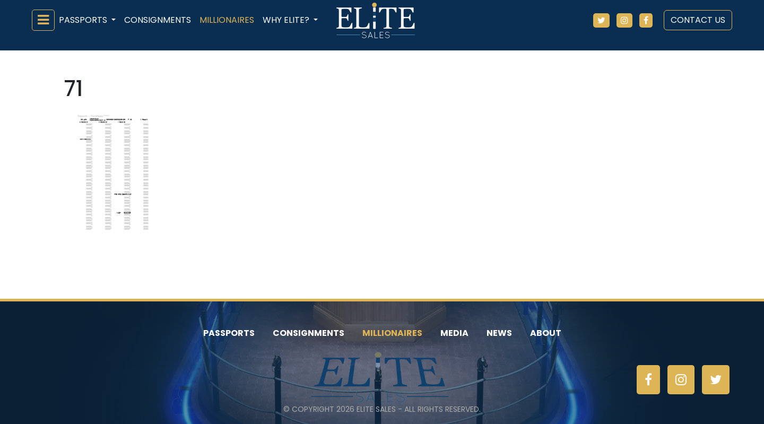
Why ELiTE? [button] (287, 20)
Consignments (157, 20)
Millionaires (226, 20)
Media (454, 333)
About (545, 333)
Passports (229, 333)
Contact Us (698, 20)
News (499, 333)
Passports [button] (84, 20)
